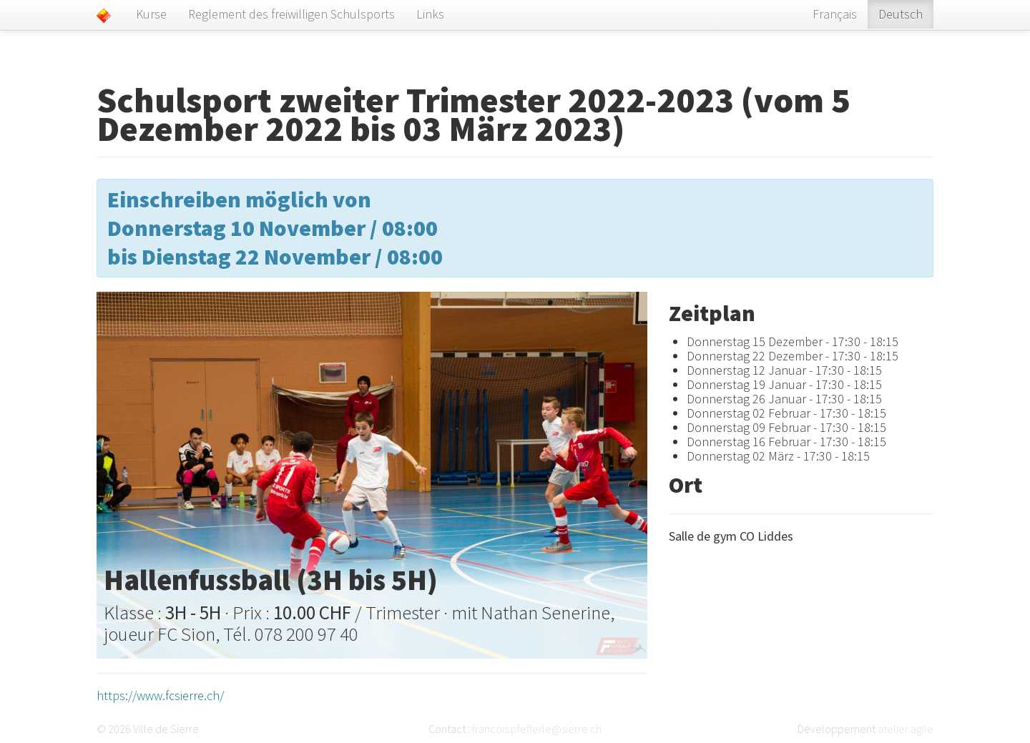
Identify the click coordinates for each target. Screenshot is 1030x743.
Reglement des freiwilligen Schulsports (291, 14)
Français (835, 14)
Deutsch (900, 14)
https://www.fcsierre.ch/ (160, 695)
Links (430, 14)
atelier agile (905, 729)
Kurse (151, 14)
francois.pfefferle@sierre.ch (537, 729)
